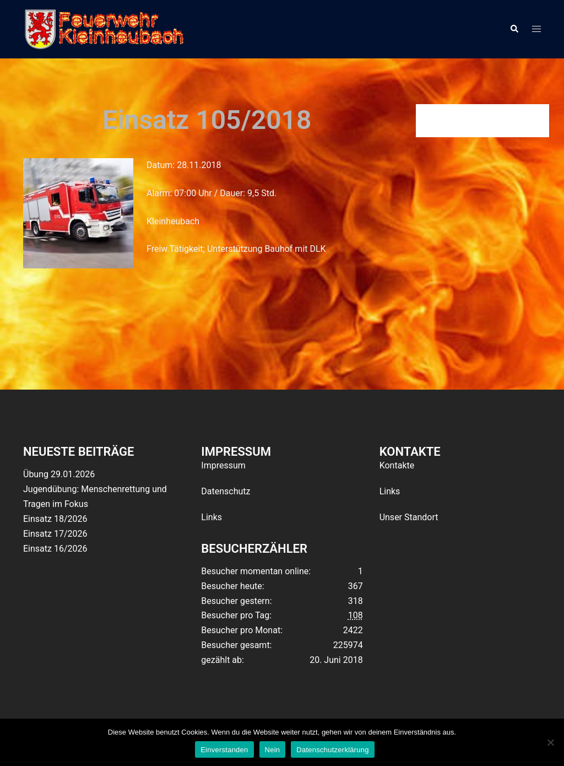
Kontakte (397, 465)
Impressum (223, 465)
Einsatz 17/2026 (55, 533)
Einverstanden (224, 750)
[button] (513, 29)
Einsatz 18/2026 (55, 519)
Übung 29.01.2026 (59, 474)
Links (211, 517)
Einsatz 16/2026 (55, 548)
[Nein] (550, 742)
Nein (272, 750)
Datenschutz (225, 491)
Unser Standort (408, 517)
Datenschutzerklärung (332, 750)
